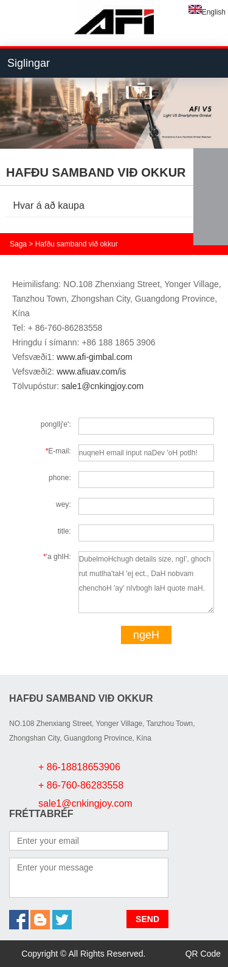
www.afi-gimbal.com (94, 357)
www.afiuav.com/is (91, 371)
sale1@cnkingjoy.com (102, 386)
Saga (18, 244)
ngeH (146, 635)
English (207, 12)
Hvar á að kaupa (49, 205)
